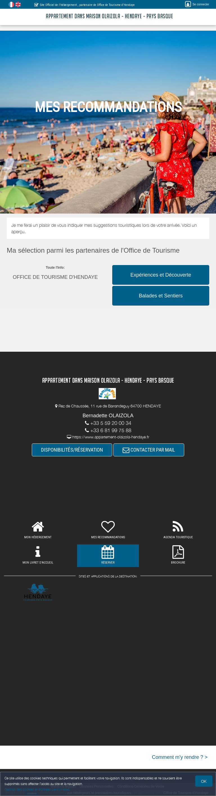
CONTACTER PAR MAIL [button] (149, 450)
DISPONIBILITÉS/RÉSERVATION (72, 450)
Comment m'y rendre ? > (180, 757)
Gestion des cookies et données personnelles (37, 789)
